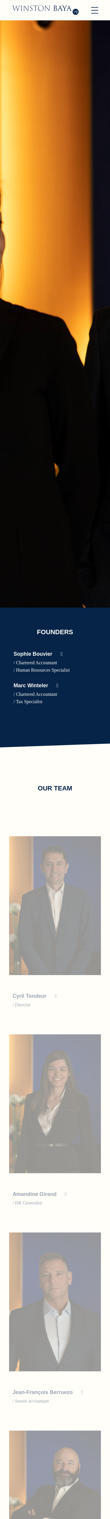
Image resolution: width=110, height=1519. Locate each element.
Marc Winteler (30, 685)
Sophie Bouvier (32, 654)
